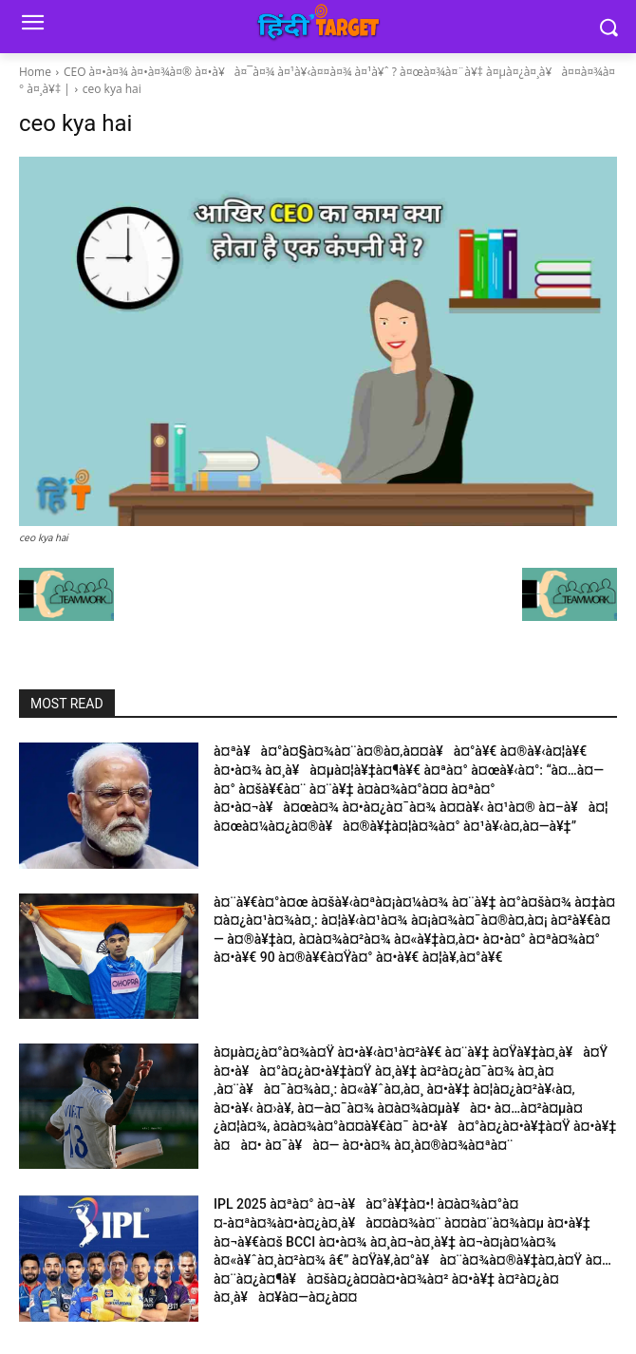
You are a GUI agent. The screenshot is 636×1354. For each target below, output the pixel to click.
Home (35, 72)
